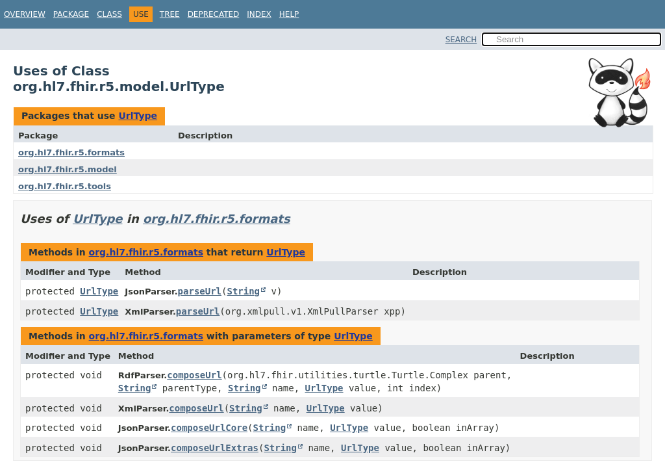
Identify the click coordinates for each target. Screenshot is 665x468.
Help (289, 14)
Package (71, 14)
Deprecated (214, 14)
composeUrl (194, 375)
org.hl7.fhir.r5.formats (71, 152)
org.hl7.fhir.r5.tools (64, 186)
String (243, 291)
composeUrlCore (209, 427)
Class (109, 14)
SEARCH (461, 39)
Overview (24, 14)
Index (259, 14)
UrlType (137, 115)
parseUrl (199, 291)
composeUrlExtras (214, 448)
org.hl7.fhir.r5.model (67, 169)
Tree (170, 14)
